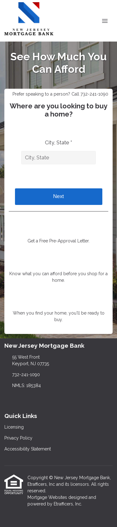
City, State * (58, 142)
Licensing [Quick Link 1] (14, 427)
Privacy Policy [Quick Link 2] (18, 437)
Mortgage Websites (47, 497)
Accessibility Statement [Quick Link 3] (27, 448)
